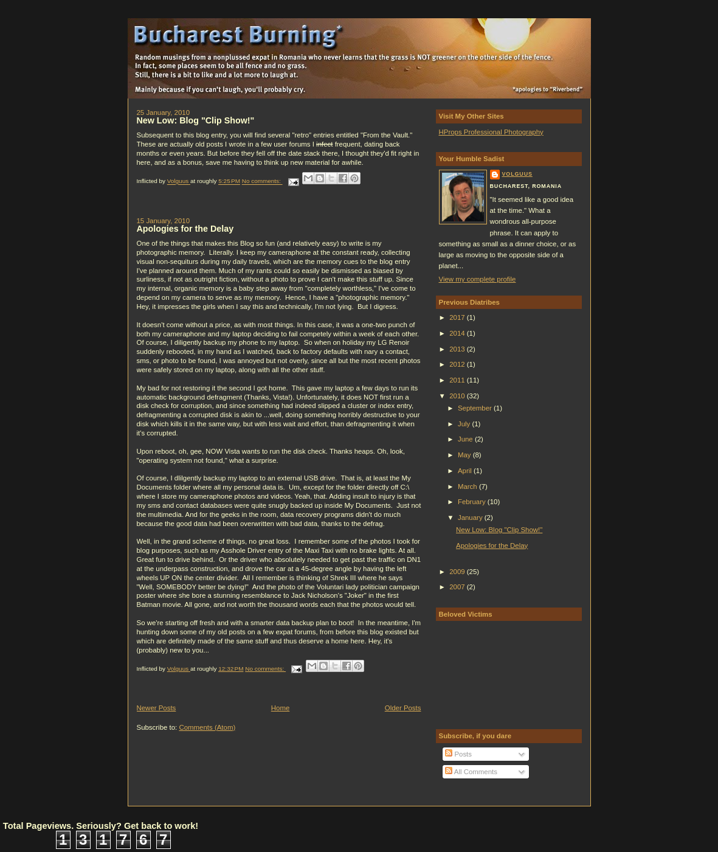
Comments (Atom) (207, 727)
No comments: (262, 181)
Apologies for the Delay (185, 229)
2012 (458, 364)
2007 (458, 587)
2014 (458, 333)
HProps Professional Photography (491, 132)
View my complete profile (477, 279)
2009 (458, 571)
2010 (458, 396)
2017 (458, 317)
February (473, 501)
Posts (458, 754)
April (466, 470)
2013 (458, 349)
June (466, 439)
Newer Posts (156, 708)
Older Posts (403, 708)
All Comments (471, 771)
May (465, 455)
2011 (458, 380)
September (476, 408)
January (471, 517)
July (465, 424)
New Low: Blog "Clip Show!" (196, 120)
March (468, 486)
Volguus (517, 174)
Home (280, 708)
